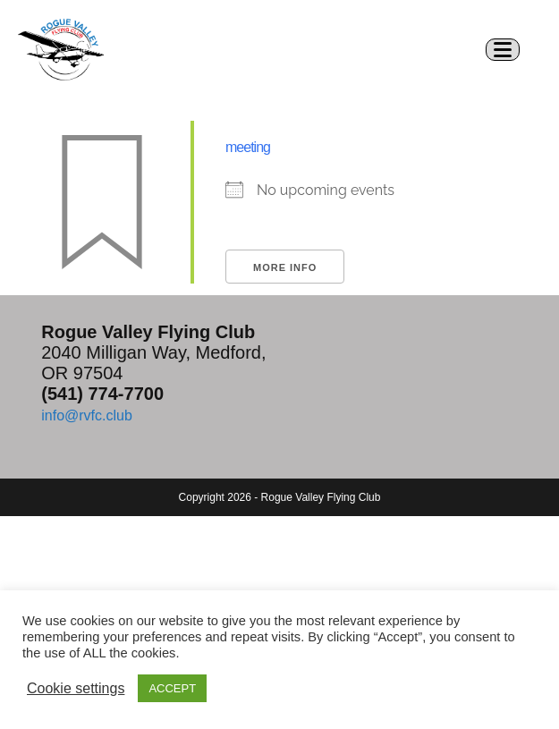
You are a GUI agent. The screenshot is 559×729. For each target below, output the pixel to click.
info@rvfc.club (86, 415)
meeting (247, 147)
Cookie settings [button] (75, 688)
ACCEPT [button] (172, 688)
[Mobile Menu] (509, 48)
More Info (285, 267)
